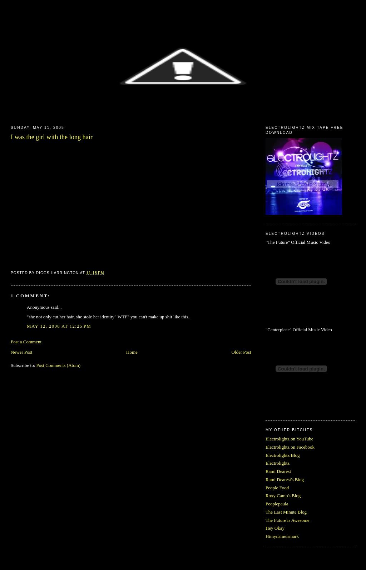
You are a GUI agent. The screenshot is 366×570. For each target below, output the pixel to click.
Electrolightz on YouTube (289, 439)
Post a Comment (26, 341)
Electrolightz (278, 463)
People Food (277, 487)
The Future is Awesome (288, 520)
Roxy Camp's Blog (283, 495)
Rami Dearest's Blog (285, 479)
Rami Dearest (278, 471)
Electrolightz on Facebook (290, 447)
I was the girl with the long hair (52, 137)
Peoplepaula (277, 503)
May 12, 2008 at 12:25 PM (59, 326)
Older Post (241, 352)
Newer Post (21, 352)
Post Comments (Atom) (58, 365)
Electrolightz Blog (283, 455)
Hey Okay (275, 528)
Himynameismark (282, 536)
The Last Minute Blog (286, 512)
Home (132, 352)
